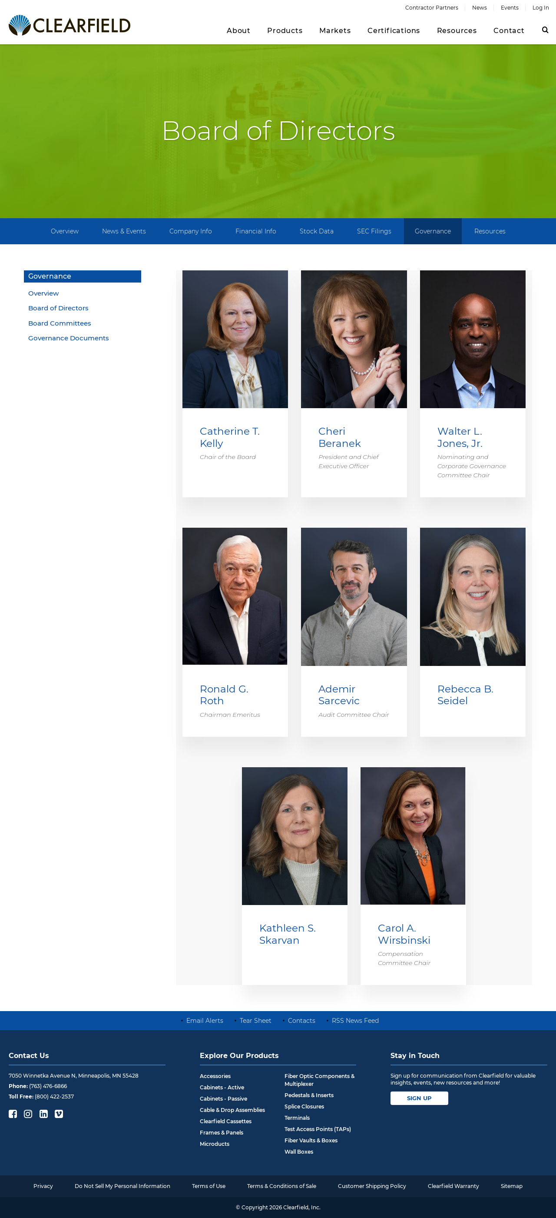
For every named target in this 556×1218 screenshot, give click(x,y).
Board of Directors (58, 308)
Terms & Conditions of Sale (281, 1186)
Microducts (214, 1144)
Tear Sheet (255, 1021)
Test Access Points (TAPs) (318, 1129)
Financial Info (255, 231)
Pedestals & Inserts (309, 1095)
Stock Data (317, 231)
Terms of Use (208, 1186)
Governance (433, 231)
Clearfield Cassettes (226, 1121)
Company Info (190, 231)
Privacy (43, 1186)
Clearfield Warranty (453, 1186)
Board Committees (59, 323)
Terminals (297, 1118)
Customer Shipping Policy (372, 1186)
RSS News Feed (355, 1021)
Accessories (215, 1076)
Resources (490, 231)
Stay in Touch (415, 1056)
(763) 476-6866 (48, 1086)
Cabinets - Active (222, 1087)
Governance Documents (68, 338)
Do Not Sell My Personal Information (122, 1186)
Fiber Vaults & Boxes (311, 1140)
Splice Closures (304, 1106)
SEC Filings (374, 231)
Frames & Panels (221, 1132)
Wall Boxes (299, 1151)
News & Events (124, 231)
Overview (65, 231)
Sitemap (512, 1186)
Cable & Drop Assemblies (232, 1110)
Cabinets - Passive (223, 1098)
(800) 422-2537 (54, 1096)
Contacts (301, 1021)
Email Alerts (204, 1021)
